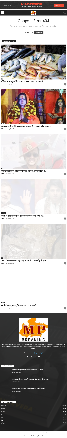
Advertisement (37, 433)
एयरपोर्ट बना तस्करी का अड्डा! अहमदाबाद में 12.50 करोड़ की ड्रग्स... (24, 260)
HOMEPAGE (39, 32)
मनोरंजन (3, 423)
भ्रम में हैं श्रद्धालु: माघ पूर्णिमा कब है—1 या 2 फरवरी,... (19, 305)
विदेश (2, 420)
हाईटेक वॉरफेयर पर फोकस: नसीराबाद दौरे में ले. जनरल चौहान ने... (23, 171)
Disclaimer (21, 433)
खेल (2, 417)
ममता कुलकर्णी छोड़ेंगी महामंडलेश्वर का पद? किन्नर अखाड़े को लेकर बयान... (26, 126)
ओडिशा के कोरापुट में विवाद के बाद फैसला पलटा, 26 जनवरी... (22, 81)
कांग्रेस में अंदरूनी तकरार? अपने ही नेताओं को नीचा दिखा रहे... (22, 216)
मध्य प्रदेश (3, 405)
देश (2, 78)
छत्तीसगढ (3, 408)
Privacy (28, 433)
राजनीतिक (3, 213)
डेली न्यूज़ (3, 123)
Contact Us (45, 433)
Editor (2, 84)
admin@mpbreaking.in (37, 353)
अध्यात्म (2, 302)
